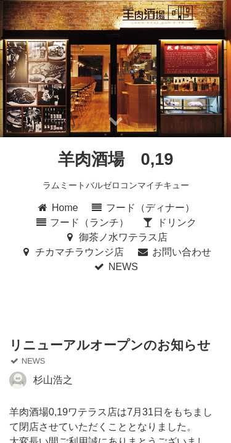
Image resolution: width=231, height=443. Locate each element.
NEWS (115, 266)
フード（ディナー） (143, 207)
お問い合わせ (174, 252)
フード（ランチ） (81, 222)
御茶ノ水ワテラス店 (115, 237)
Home (57, 207)
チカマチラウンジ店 (72, 252)
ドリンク (169, 222)
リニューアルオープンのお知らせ (110, 345)
